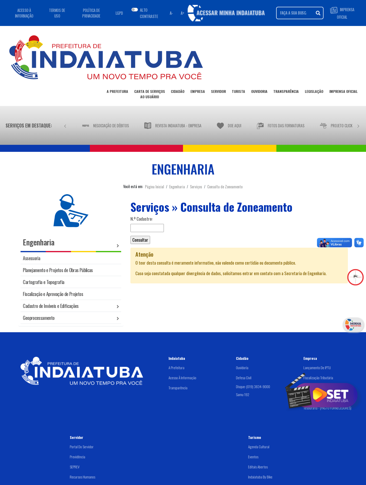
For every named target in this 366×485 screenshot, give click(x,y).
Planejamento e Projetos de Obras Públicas (58, 269)
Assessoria (31, 258)
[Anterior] (65, 125)
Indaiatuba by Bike (260, 477)
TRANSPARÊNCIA (286, 92)
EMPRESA (197, 92)
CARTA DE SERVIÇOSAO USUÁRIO (149, 94)
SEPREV (75, 467)
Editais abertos (258, 467)
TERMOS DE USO (57, 13)
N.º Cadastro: (141, 218)
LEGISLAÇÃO (314, 92)
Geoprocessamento (38, 317)
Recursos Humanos (82, 477)
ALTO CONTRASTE (149, 13)
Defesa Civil (243, 377)
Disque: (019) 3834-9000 (253, 386)
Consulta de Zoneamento (225, 187)
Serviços (196, 187)
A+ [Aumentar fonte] (182, 13)
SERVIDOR (218, 92)
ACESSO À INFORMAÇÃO (24, 13)
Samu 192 (242, 394)
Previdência (77, 456)
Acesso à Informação (182, 377)
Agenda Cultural (258, 446)
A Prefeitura (176, 367)
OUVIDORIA (259, 92)
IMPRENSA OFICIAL (342, 13)
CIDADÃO (177, 92)
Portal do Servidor (82, 446)
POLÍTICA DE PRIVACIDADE (91, 13)
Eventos (253, 456)
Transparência (178, 387)
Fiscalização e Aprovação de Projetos (53, 293)
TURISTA (238, 92)
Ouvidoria (242, 367)
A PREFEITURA (117, 92)
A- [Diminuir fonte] (171, 13)
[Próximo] (358, 125)
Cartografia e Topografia (43, 281)
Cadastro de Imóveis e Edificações (50, 305)
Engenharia (177, 187)
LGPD (119, 13)
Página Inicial (154, 187)
